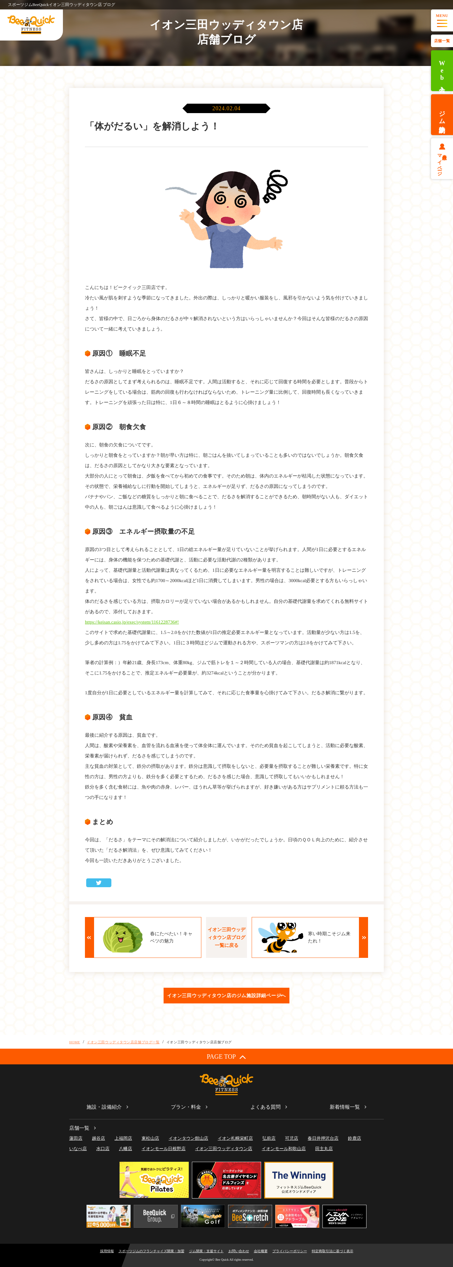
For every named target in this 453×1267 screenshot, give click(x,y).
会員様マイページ (442, 162)
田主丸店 (324, 1148)
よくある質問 (265, 1107)
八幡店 (125, 1148)
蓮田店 (75, 1138)
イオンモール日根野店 (164, 1148)
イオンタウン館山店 (188, 1138)
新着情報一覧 (345, 1107)
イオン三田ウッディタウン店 (223, 1148)
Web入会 (442, 71)
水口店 (102, 1148)
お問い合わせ (238, 1251)
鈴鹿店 (354, 1138)
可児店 (291, 1138)
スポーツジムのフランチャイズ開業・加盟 (151, 1251)
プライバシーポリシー (289, 1251)
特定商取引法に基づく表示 (332, 1251)
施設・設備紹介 (104, 1107)
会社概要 (261, 1251)
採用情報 (107, 1251)
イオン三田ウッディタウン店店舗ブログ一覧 (123, 1042)
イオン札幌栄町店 (235, 1138)
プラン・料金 (186, 1107)
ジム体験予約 (442, 114)
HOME (74, 1042)
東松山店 (150, 1138)
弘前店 (269, 1138)
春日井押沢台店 (323, 1138)
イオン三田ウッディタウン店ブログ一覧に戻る (226, 937)
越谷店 (98, 1138)
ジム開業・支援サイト (206, 1251)
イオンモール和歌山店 (284, 1148)
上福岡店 (123, 1138)
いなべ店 (78, 1148)
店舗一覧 (442, 41)
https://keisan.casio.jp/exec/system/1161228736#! (132, 622)
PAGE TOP (226, 1056)
